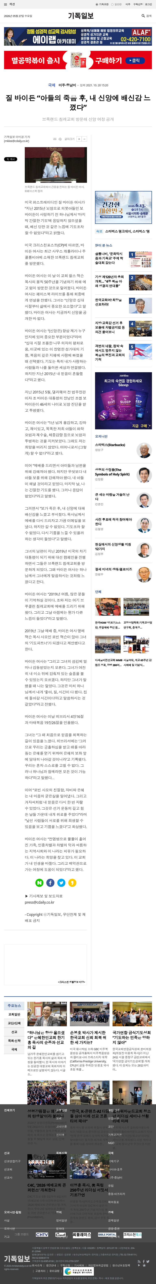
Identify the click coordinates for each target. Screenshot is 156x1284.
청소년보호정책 (121, 1265)
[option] (109, 614)
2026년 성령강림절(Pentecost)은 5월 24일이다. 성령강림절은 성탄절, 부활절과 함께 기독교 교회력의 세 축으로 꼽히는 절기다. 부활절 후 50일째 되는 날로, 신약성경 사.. (47, 1133)
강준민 (99, 504)
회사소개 (37, 1265)
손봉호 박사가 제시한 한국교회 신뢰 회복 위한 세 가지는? (88, 1037)
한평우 (99, 574)
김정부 (99, 554)
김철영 (99, 529)
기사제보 (79, 1265)
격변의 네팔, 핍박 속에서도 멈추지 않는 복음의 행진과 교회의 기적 (110, 353)
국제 (51, 85)
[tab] (14, 1014)
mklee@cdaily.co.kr (16, 141)
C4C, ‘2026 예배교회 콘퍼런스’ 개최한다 (46, 1188)
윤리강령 (54, 1271)
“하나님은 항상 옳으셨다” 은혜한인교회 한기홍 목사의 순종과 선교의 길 (46, 1040)
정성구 (99, 450)
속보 (99, 231)
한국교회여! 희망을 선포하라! (108, 302)
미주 (128, 4)
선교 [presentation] (14, 1032)
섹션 (9, 4)
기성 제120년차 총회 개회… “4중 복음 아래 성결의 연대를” (109, 281)
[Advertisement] (123, 160)
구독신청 (138, 4)
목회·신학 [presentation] (14, 1041)
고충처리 (40, 1271)
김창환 (99, 479)
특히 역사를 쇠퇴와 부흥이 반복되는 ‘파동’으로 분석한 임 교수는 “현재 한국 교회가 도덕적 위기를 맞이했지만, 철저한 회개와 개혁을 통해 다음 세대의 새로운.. (89, 1136)
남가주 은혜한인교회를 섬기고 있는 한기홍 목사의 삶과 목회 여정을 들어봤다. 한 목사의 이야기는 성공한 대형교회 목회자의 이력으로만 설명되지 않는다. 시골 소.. (46, 1064)
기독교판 (103, 4)
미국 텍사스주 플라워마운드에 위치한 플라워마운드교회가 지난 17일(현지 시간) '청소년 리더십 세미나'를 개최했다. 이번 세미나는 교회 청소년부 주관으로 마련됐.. (132, 1138)
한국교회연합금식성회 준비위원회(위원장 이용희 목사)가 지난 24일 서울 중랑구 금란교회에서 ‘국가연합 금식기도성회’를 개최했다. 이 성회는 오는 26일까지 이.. (132, 1059)
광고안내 (51, 1265)
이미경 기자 (23, 137)
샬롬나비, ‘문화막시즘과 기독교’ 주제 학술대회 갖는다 (109, 258)
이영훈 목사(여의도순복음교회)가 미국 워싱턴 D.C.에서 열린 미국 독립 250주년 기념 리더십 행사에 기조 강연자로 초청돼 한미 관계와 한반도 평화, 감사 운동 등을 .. (89, 1212)
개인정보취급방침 (98, 1265)
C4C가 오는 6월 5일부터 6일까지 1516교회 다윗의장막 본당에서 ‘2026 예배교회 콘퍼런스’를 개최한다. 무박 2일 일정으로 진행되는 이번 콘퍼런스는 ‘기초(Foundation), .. (47, 1207)
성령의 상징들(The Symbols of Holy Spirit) (112, 472)
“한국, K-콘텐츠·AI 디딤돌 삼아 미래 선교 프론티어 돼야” (89, 1116)
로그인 (148, 4)
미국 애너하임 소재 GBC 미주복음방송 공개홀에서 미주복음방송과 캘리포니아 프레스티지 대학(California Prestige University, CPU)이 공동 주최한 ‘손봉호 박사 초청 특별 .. (89, 1059)
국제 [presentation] (14, 1049)
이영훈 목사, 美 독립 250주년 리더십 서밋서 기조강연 (89, 1190)
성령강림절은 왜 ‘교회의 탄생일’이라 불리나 (45, 1114)
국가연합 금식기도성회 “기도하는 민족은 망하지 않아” (132, 1037)
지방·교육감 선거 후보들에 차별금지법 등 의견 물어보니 (110, 327)
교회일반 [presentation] (14, 1014)
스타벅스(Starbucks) (110, 445)
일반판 (118, 4)
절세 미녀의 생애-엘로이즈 (113, 569)
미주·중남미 (67, 85)
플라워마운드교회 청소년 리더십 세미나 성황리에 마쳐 (132, 1116)
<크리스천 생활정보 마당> (71, 982)
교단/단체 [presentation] (14, 1023)
